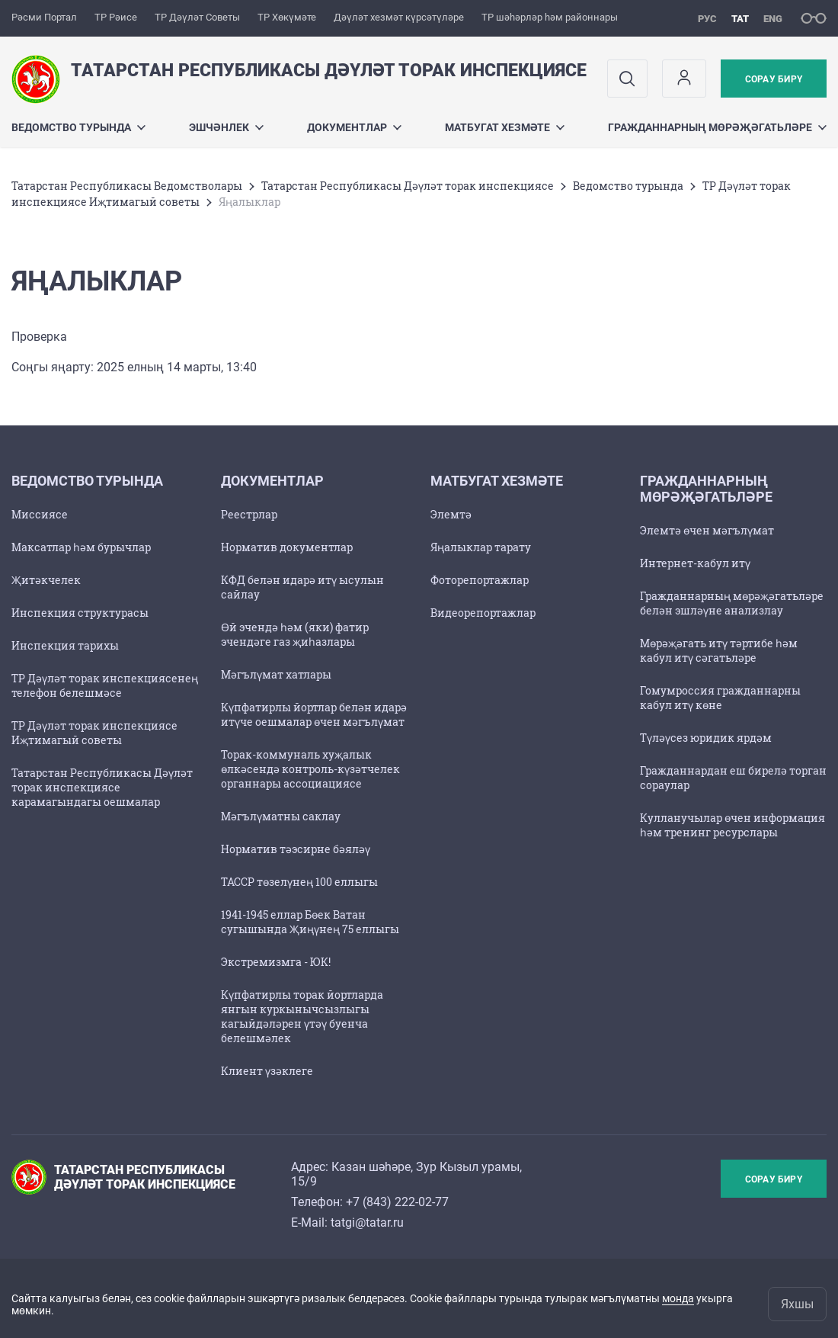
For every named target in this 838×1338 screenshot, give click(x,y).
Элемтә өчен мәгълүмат (707, 530)
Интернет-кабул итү (695, 563)
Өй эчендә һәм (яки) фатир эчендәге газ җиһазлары (295, 634)
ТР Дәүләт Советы (197, 17)
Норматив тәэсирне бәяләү (295, 849)
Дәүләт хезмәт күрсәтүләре (399, 17)
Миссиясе (39, 514)
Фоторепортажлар (479, 580)
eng (772, 18)
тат (740, 18)
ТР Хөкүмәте (286, 17)
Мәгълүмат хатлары (276, 674)
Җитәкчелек (46, 580)
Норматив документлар (287, 547)
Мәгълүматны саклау (281, 816)
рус (707, 18)
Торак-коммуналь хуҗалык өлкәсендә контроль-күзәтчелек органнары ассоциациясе (310, 769)
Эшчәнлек (226, 127)
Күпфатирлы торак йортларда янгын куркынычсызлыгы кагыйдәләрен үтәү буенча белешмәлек (302, 1016)
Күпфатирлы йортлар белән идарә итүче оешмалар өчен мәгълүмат (314, 714)
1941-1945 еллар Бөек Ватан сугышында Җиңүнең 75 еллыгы (310, 921)
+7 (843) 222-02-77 (397, 1202)
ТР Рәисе (115, 17)
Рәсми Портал (44, 17)
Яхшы (797, 1304)
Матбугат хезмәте (505, 127)
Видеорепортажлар (483, 612)
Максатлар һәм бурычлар (81, 547)
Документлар (354, 127)
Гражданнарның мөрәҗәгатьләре (717, 127)
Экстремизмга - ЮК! (276, 962)
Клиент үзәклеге (267, 1071)
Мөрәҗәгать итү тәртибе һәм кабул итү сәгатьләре (719, 650)
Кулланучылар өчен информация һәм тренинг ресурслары (732, 824)
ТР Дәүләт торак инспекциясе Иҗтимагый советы (94, 732)
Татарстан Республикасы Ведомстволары (126, 185)
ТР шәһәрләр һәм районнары (549, 17)
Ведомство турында (78, 127)
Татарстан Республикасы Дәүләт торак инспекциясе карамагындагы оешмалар (102, 787)
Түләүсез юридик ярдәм (706, 737)
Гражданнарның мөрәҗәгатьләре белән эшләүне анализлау (732, 603)
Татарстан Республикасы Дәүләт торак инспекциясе (407, 185)
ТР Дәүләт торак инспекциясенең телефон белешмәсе (104, 685)
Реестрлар (249, 514)
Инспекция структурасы (80, 612)
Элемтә (451, 514)
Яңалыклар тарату (480, 547)
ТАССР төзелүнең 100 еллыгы (299, 881)
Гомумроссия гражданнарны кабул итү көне (720, 697)
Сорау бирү (773, 79)
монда (678, 1298)
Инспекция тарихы (65, 645)
